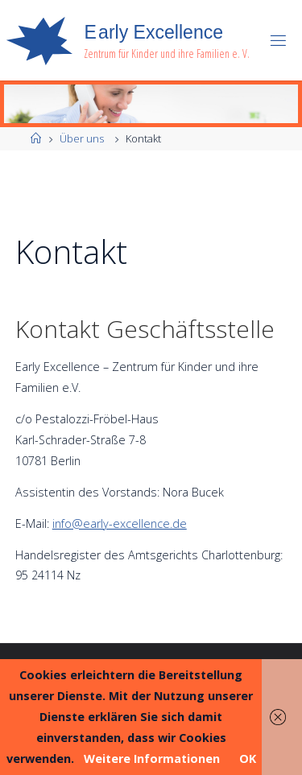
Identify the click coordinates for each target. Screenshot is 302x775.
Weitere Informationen (152, 758)
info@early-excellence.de (119, 523)
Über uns (82, 138)
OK (247, 758)
